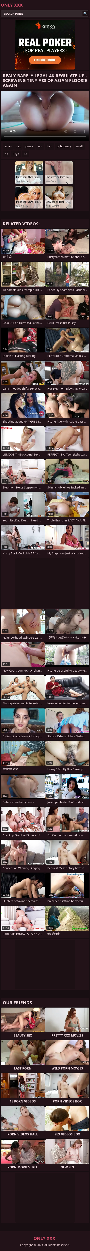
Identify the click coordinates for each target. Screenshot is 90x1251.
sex (18, 146)
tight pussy (64, 146)
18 (25, 154)
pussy (29, 146)
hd (6, 154)
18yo (16, 154)
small (79, 146)
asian (8, 146)
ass (40, 146)
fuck (49, 146)
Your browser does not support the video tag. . (45, 116)
